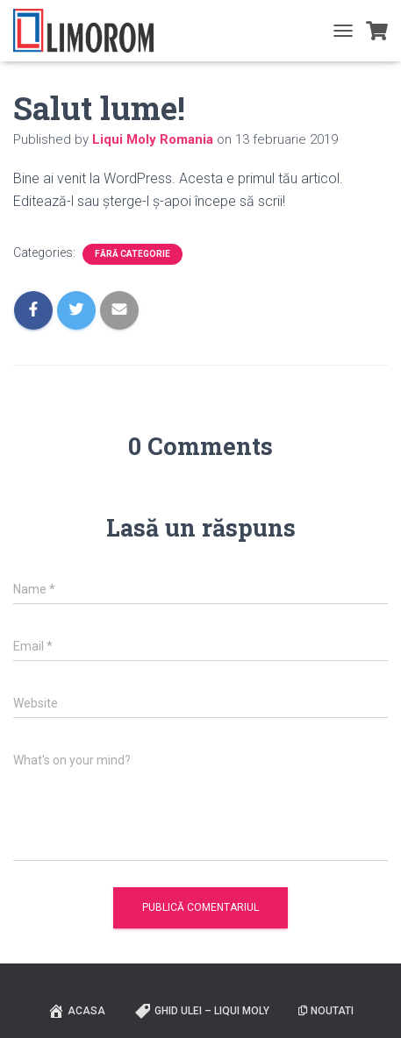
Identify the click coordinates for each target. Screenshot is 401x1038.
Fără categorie (132, 254)
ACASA (76, 1011)
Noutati (326, 1011)
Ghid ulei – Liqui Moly (201, 1011)
